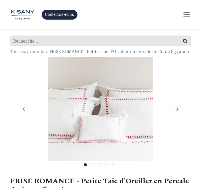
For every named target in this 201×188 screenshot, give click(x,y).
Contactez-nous (59, 14)
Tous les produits (27, 51)
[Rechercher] (185, 41)
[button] (23, 108)
